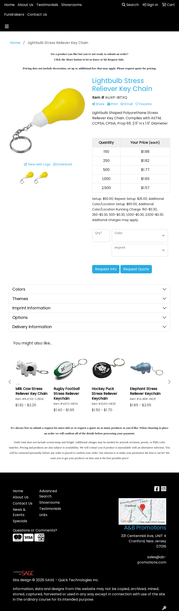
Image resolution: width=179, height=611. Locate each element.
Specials (20, 521)
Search (130, 4)
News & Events (19, 512)
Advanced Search (48, 493)
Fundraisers (14, 14)
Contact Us (37, 14)
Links (43, 514)
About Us (25, 4)
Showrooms (71, 4)
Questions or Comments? (35, 530)
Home (9, 4)
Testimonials (47, 4)
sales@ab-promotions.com (151, 559)
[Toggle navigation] (6, 26)
